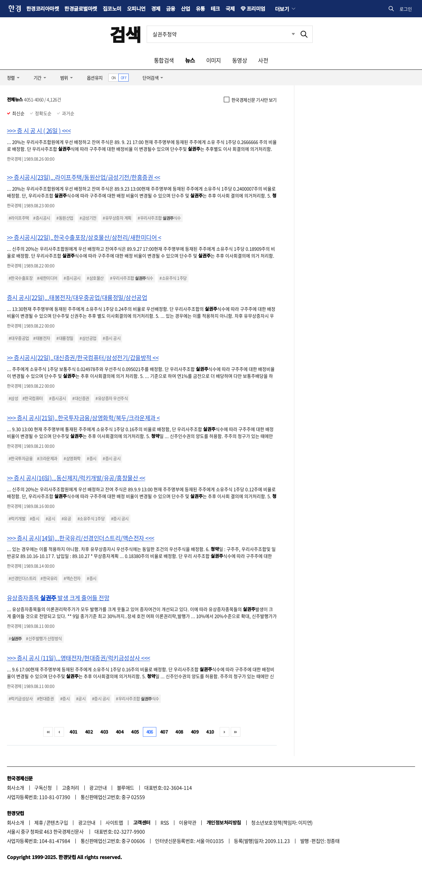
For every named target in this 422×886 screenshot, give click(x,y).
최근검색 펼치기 (288, 34)
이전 (59, 732)
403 (104, 731)
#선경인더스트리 (22, 578)
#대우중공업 (19, 338)
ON (113, 77)
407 (164, 731)
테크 (215, 8)
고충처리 (70, 787)
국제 (230, 8)
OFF (124, 77)
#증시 (91, 458)
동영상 (239, 60)
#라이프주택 (19, 218)
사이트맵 (114, 822)
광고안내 (98, 787)
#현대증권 (45, 699)
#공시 (50, 519)
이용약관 (187, 822)
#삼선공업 (88, 338)
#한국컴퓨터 (32, 398)
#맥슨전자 (72, 578)
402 (89, 731)
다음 (224, 732)
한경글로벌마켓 (80, 8)
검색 (125, 34)
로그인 (406, 9)
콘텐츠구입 (57, 822)
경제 (155, 8)
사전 (263, 60)
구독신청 (43, 787)
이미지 (213, 60)
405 (135, 731)
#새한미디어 (47, 278)
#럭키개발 (17, 519)
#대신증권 (80, 398)
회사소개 (15, 787)
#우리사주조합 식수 (159, 218)
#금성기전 (88, 218)
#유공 (66, 519)
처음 (48, 732)
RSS (164, 822)
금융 (170, 8)
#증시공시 (41, 218)
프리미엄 (256, 8)
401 (73, 731)
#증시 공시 (111, 338)
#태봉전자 (41, 338)
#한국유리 (48, 578)
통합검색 (164, 60)
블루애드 (125, 787)
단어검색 (150, 77)
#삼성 (13, 398)
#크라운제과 (47, 458)
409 (195, 731)
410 (210, 731)
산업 (185, 8)
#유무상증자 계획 (117, 218)
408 (179, 731)
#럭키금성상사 (21, 699)
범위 (64, 77)
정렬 (11, 77)
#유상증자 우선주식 (111, 398)
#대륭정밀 (64, 338)
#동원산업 (64, 218)
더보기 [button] (282, 9)
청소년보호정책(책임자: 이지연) (281, 822)
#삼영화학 (72, 458)
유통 (200, 8)
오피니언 (136, 8)
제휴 (38, 822)
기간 (38, 77)
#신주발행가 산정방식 (44, 638)
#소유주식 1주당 (172, 278)
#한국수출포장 (21, 278)
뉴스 (190, 60)
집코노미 (112, 8)
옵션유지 (95, 77)
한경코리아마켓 (42, 8)
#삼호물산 (95, 278)
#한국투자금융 (21, 458)
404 (119, 731)
